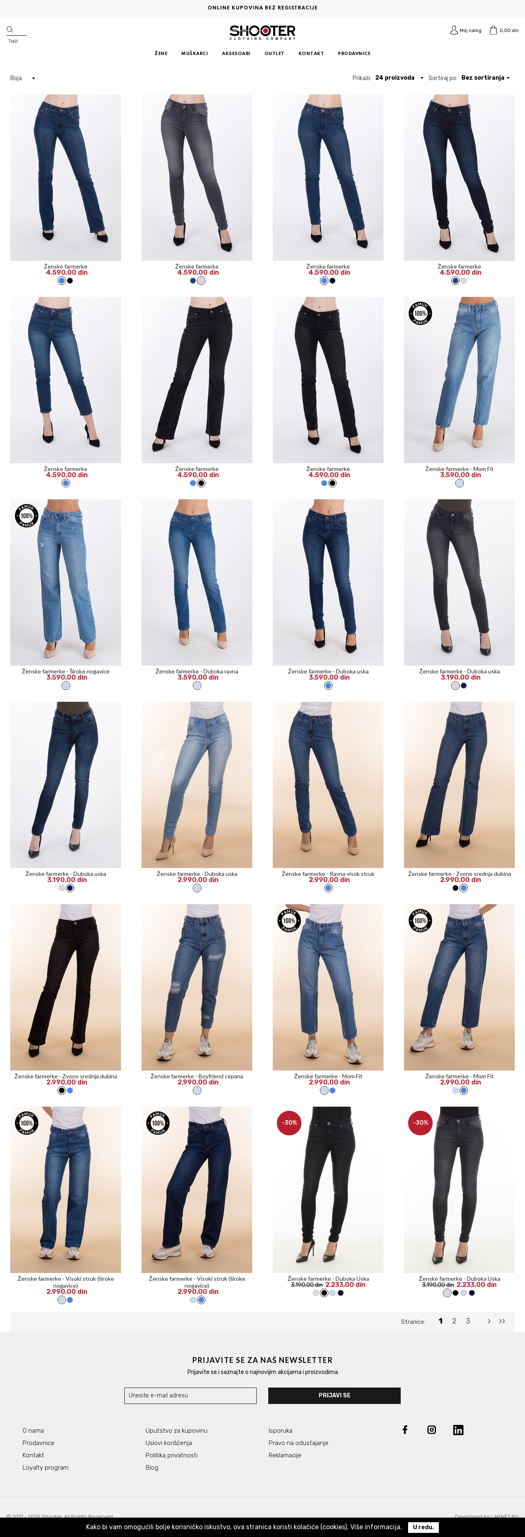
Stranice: (413, 1322)
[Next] (489, 1321)
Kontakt (33, 1455)
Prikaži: (362, 78)
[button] (400, 77)
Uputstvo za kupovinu (177, 1430)
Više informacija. (376, 1527)
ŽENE (161, 53)
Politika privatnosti (172, 1455)
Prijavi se (335, 1395)
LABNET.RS (505, 1517)
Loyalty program (45, 1467)
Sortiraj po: (443, 78)
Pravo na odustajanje (299, 1443)
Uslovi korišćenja (169, 1443)
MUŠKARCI (194, 53)
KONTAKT (311, 53)
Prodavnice (39, 1443)
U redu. (423, 1527)
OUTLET (275, 53)
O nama (33, 1430)
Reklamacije (285, 1455)
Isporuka (280, 1430)
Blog (152, 1467)
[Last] (502, 1321)
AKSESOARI (236, 53)
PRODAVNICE (354, 53)
